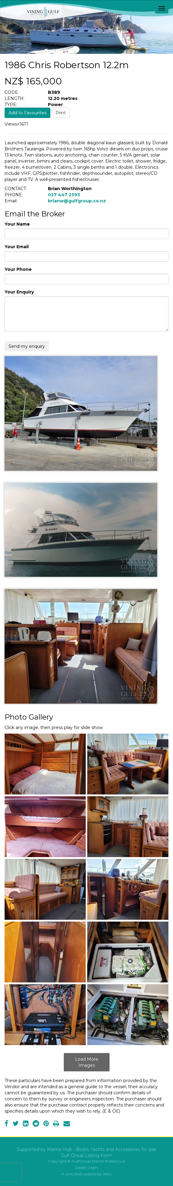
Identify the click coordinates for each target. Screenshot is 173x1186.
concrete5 (73, 1174)
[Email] (66, 1124)
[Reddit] (36, 1124)
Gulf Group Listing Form (86, 1155)
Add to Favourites (27, 113)
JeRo (107, 1174)
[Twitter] (16, 1124)
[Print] (56, 1124)
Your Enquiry (19, 292)
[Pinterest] (46, 1124)
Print (61, 113)
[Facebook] (6, 1124)
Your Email (17, 246)
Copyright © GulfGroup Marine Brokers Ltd (86, 1161)
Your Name (17, 224)
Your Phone (18, 269)
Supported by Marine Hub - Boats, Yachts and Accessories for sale (87, 1149)
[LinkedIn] (25, 1124)
